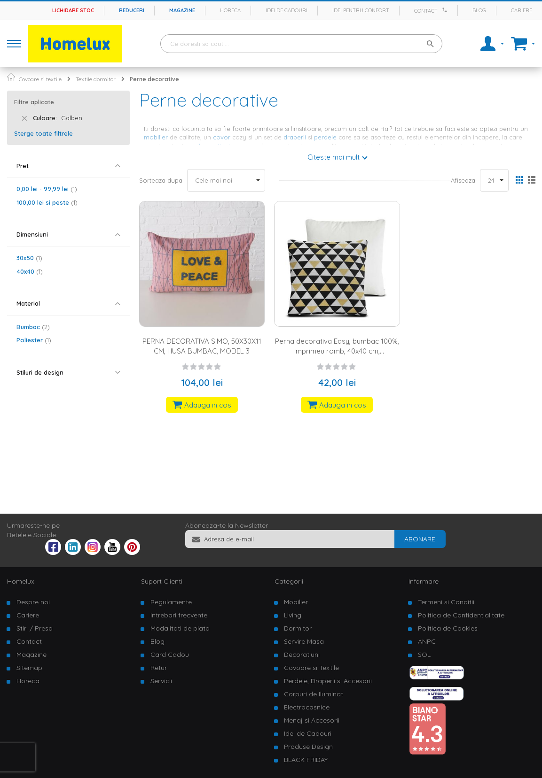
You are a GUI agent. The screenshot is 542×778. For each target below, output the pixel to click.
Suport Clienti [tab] (161, 581)
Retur (158, 667)
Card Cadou (169, 654)
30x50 (29, 258)
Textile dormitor (96, 79)
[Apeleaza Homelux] (446, 10)
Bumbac (33, 327)
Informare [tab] (423, 581)
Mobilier (296, 602)
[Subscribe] (420, 539)
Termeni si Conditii (446, 602)
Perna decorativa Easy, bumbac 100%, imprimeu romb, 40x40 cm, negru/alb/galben (337, 351)
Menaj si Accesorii (311, 720)
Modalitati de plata (180, 628)
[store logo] (75, 43)
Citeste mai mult (333, 157)
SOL (424, 654)
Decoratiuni (302, 654)
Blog (479, 10)
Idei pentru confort (360, 10)
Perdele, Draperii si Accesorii (328, 681)
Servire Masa (304, 641)
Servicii (161, 681)
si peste (47, 202)
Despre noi (33, 602)
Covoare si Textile (311, 667)
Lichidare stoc (73, 10)
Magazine (182, 10)
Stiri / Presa (34, 628)
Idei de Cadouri (307, 733)
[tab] (68, 165)
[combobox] (301, 43)
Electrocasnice (307, 707)
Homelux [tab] (20, 581)
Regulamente (171, 602)
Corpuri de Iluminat (313, 694)
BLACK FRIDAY (306, 759)
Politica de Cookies (448, 628)
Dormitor (298, 628)
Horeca (230, 10)
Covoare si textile (40, 79)
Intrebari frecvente (178, 615)
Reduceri (131, 10)
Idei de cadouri (286, 10)
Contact (426, 11)
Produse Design (308, 746)
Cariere (521, 10)
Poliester (33, 340)
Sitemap (29, 667)
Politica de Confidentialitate (461, 615)
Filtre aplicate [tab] (34, 102)
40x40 (29, 271)
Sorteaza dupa (160, 180)
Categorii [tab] (289, 581)
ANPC (427, 641)
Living (292, 615)
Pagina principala (11, 77)
